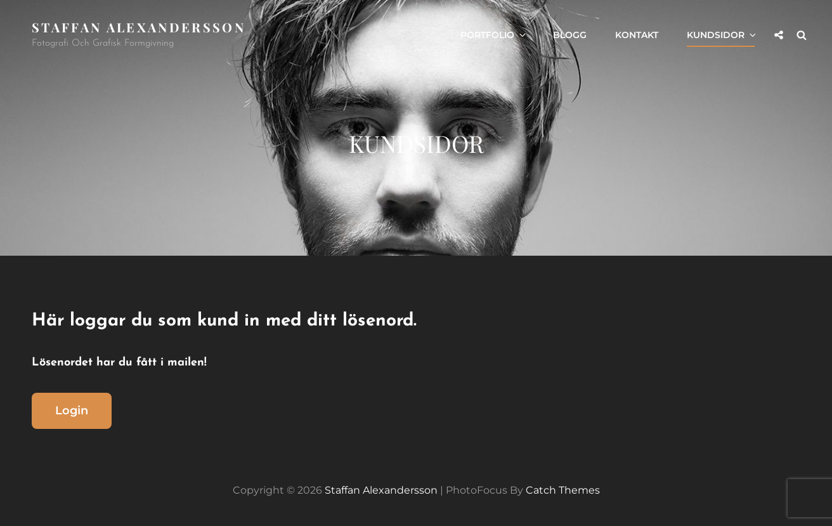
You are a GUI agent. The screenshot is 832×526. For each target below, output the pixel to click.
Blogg (570, 35)
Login (71, 411)
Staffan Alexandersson (138, 27)
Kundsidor (722, 35)
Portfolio (494, 35)
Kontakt (636, 35)
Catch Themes (563, 490)
